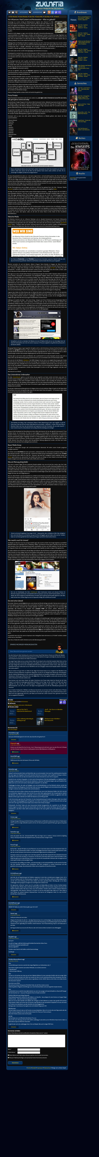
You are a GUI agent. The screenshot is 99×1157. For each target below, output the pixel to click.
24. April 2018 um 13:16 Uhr (15, 875)
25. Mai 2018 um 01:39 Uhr (15, 915)
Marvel (57, 16)
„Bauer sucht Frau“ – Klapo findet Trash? (80, 107)
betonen (10, 457)
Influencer (10, 705)
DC (52, 16)
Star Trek (31, 16)
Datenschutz (47, 1068)
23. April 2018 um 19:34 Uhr (15, 758)
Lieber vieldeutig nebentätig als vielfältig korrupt (21, 721)
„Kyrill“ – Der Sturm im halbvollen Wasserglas (49, 712)
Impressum (40, 1068)
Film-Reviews (13, 16)
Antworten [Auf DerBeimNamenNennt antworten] (13, 1027)
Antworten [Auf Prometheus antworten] (13, 739)
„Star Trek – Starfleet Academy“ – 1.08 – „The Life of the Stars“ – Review (80, 52)
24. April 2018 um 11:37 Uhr (15, 846)
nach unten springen (12, 729)
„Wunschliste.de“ (17, 377)
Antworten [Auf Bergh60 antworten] (13, 954)
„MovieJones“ (26, 360)
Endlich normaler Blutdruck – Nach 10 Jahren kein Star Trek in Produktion (80, 44)
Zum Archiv (72, 177)
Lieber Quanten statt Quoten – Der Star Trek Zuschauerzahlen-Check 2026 (80, 68)
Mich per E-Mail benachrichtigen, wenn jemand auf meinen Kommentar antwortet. (27, 1057)
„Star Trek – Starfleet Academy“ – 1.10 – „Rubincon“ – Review (79, 28)
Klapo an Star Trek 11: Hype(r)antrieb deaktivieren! (20, 712)
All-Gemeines (24, 701)
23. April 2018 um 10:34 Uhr (14, 770)
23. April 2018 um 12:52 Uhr (15, 818)
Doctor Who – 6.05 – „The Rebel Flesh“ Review (80, 115)
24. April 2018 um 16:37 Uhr (14, 938)
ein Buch (53, 267)
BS (60, 12)
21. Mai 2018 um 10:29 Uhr (13, 961)
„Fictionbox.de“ (33, 592)
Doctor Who (39, 16)
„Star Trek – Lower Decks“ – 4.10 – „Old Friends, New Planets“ (80, 91)
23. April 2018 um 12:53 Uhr (14, 904)
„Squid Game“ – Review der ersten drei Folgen (80, 123)
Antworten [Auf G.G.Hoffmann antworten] (13, 909)
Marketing (15, 705)
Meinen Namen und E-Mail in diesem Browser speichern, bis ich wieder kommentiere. (28, 1055)
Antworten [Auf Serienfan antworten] (13, 813)
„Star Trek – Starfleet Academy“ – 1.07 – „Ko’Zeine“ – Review (79, 60)
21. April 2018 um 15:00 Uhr (14, 734)
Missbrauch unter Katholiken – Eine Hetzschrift (48, 721)
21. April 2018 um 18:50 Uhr (15, 745)
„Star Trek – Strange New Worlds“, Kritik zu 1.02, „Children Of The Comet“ (79, 99)
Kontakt (34, 1068)
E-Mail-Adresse (12, 1052)
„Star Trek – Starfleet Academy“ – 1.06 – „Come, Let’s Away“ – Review (80, 76)
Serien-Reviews (23, 16)
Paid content (21, 705)
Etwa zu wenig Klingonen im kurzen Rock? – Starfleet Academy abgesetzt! (80, 20)
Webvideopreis (28, 705)
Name (9, 1049)
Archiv (29, 1068)
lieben (55, 189)
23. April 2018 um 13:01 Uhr (15, 833)
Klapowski (12, 701)
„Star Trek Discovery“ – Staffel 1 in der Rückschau (80, 131)
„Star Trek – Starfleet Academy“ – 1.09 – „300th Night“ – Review (80, 36)
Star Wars (47, 16)
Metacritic (10, 189)
